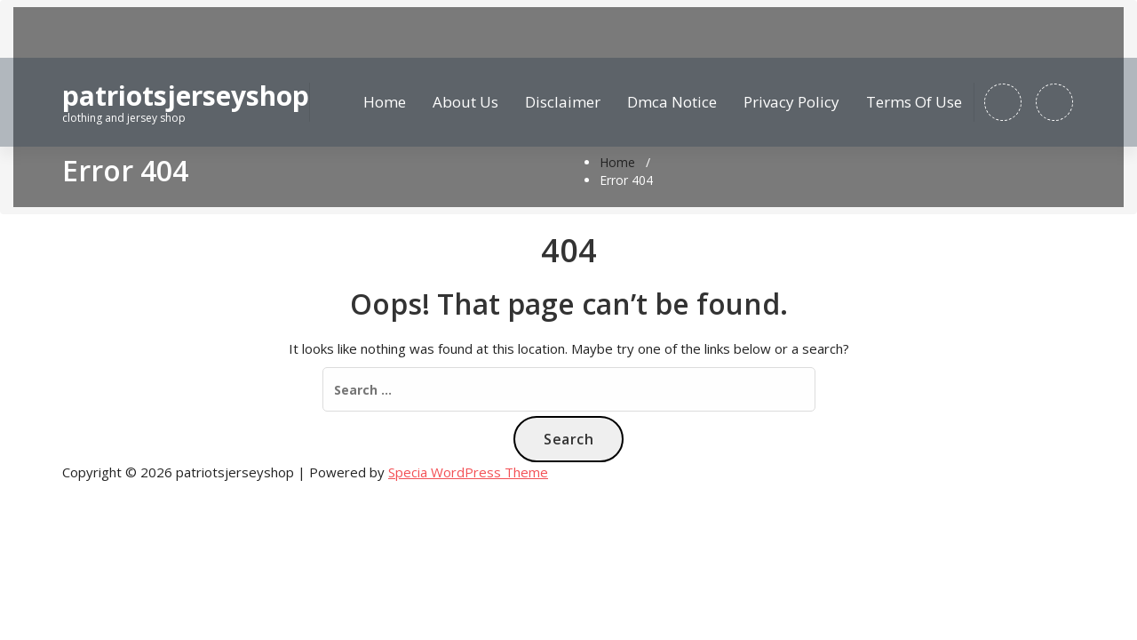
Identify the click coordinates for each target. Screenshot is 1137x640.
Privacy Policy (791, 102)
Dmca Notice (672, 102)
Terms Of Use (914, 102)
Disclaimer (562, 102)
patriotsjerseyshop (185, 96)
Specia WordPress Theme (468, 472)
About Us (465, 102)
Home (384, 102)
